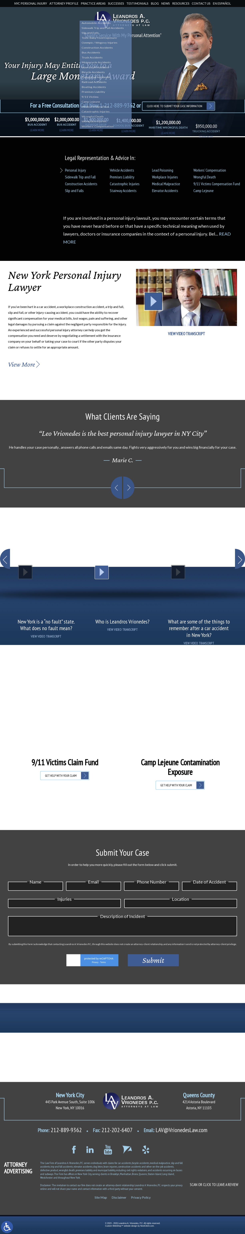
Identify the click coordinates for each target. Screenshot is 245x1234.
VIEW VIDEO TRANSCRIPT (186, 333)
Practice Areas (93, 3)
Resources (180, 3)
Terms (103, 1151)
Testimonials (137, 3)
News (165, 3)
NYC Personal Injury (30, 3)
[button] (5, 635)
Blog (155, 3)
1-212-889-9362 (117, 105)
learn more (37, 134)
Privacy (95, 1151)
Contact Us (201, 3)
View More (21, 364)
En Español (222, 3)
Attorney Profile (63, 3)
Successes (116, 3)
